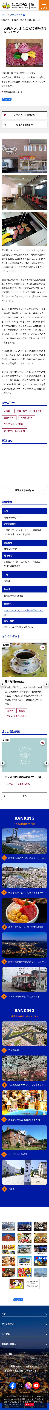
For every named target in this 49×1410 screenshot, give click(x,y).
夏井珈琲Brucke (14, 681)
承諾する (29, 1404)
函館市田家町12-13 (13, 91)
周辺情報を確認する (30, 490)
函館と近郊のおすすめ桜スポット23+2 (26, 892)
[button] (3, 684)
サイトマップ (32, 1370)
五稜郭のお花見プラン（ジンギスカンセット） (27, 1085)
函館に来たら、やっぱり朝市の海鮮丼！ (27, 927)
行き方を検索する (18, 124)
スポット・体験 (17, 14)
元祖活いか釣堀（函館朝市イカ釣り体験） (27, 1119)
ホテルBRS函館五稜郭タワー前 (23, 777)
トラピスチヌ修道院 (17, 1154)
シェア (6, 99)
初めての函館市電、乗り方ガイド (24, 996)
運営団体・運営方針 (13, 1370)
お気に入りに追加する (19, 115)
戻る (15, 796)
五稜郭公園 (13, 1050)
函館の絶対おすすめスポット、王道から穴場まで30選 (27, 961)
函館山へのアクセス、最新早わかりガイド (27, 857)
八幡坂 (11, 1189)
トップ (4, 14)
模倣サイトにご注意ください (24, 1366)
